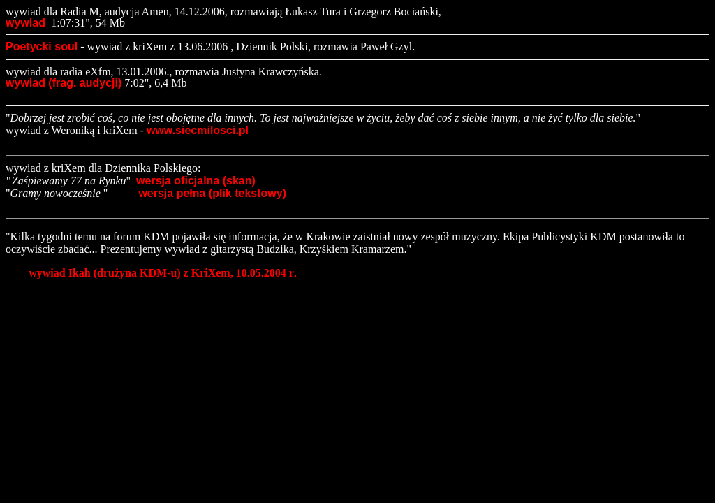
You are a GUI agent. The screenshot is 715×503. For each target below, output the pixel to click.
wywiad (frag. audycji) (63, 83)
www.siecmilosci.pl (198, 130)
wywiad (27, 23)
